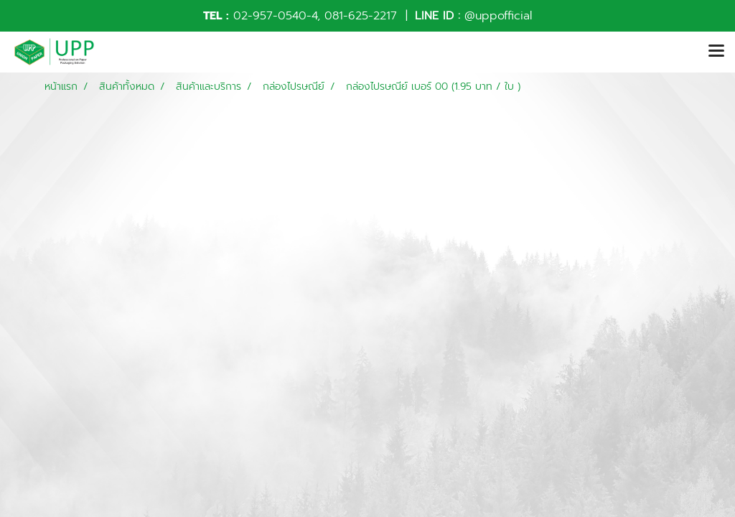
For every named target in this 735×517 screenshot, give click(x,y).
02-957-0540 (269, 15)
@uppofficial (498, 15)
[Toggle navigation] (716, 51)
